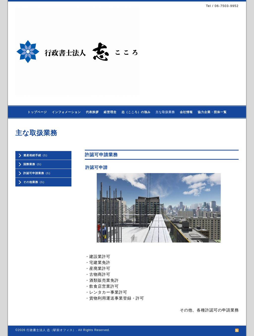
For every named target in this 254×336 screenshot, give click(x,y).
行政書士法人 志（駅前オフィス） (51, 330)
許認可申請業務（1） (37, 173)
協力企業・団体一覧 (212, 112)
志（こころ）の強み (136, 112)
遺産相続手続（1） (36, 155)
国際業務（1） (33, 164)
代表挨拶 (92, 112)
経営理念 (110, 112)
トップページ (37, 112)
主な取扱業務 (165, 112)
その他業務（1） (34, 182)
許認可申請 (96, 167)
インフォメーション (66, 112)
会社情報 (186, 112)
